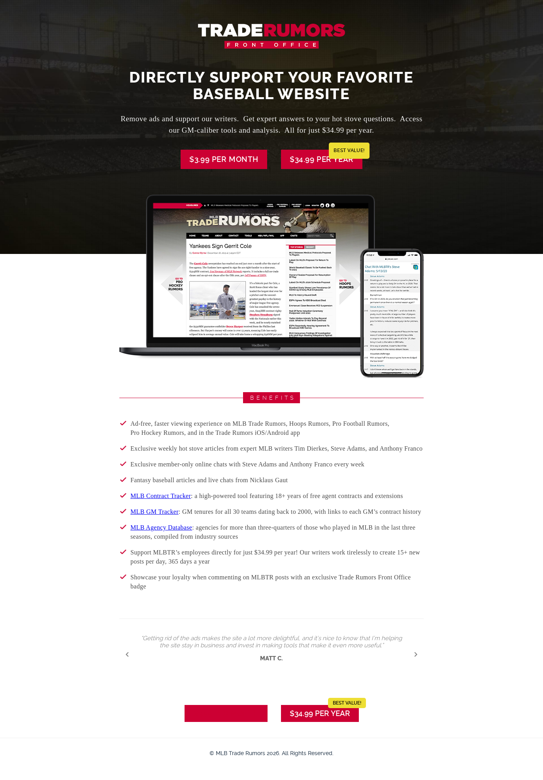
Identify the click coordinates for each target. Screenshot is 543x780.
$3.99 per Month (223, 159)
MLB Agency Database (161, 527)
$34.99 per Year (326, 157)
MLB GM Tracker (154, 511)
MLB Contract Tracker (160, 495)
